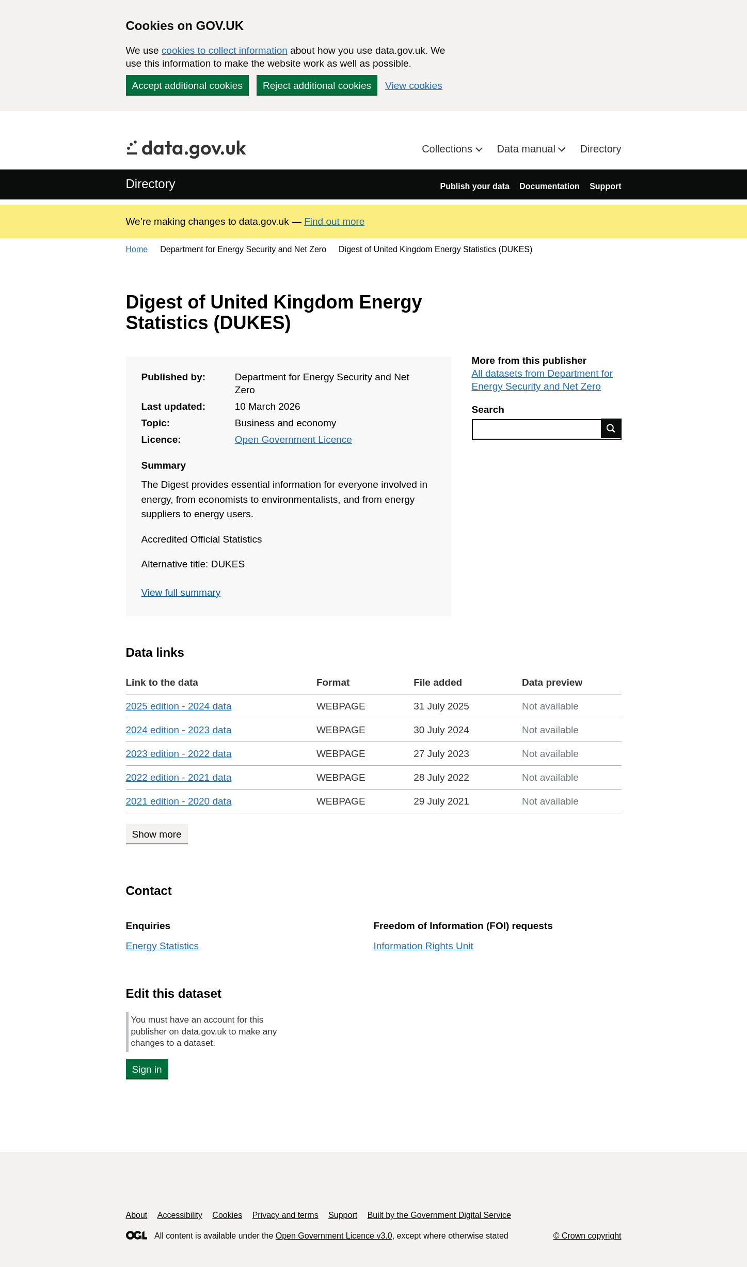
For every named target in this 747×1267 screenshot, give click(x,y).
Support (605, 186)
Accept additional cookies (187, 85)
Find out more (334, 221)
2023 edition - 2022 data (179, 753)
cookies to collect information (225, 50)
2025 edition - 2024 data (179, 706)
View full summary (181, 592)
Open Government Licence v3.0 (334, 1235)
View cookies (413, 85)
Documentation (549, 186)
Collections (448, 148)
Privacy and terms (285, 1215)
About (137, 1215)
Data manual (528, 148)
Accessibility (179, 1215)
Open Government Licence (293, 439)
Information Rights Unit (423, 945)
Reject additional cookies (317, 85)
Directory (600, 148)
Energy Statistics (162, 945)
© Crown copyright (587, 1235)
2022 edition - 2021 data (179, 777)
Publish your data (475, 186)
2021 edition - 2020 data (179, 801)
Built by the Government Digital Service (439, 1215)
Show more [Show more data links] (157, 834)
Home (137, 249)
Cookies (227, 1215)
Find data (611, 428)
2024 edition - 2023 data (179, 729)
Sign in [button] (147, 1069)
